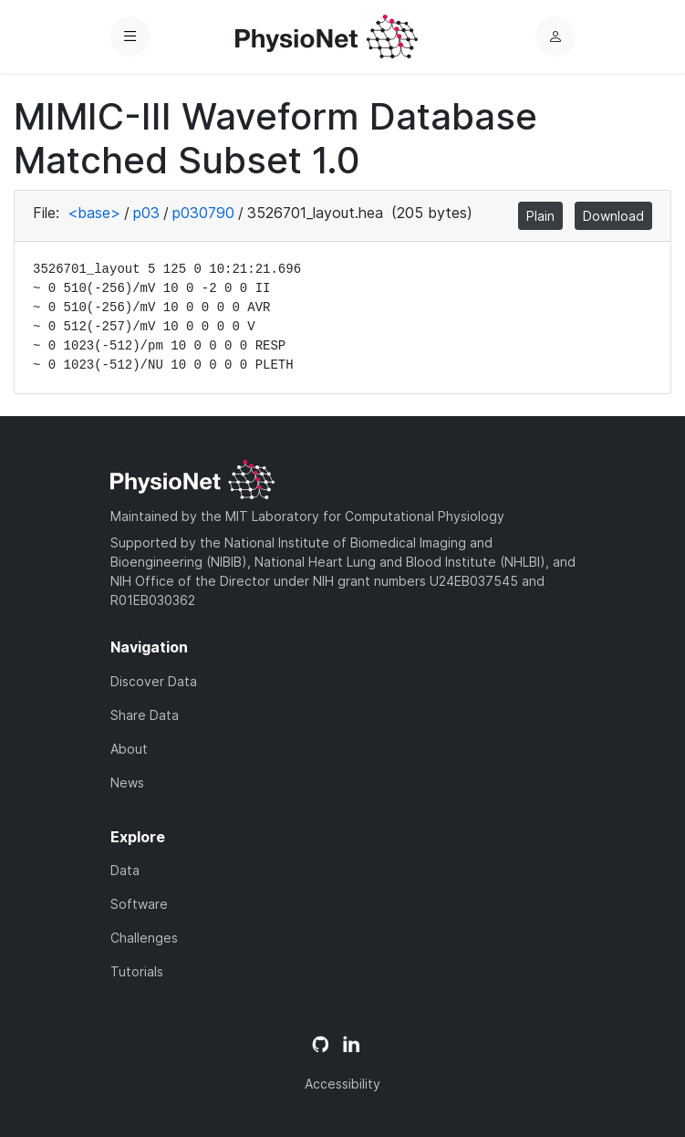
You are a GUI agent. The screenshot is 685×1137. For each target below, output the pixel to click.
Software (139, 904)
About (129, 748)
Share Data (144, 715)
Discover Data (153, 681)
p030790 (203, 212)
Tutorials (136, 971)
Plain (540, 216)
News (127, 782)
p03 (146, 212)
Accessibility (342, 1083)
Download (613, 216)
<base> (93, 212)
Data (125, 870)
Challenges (144, 937)
